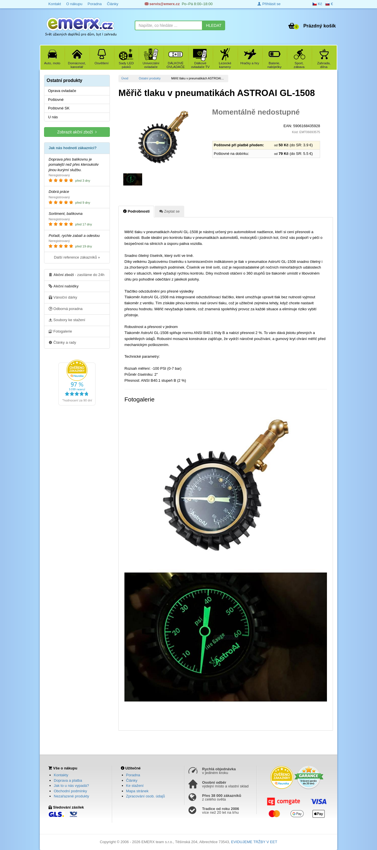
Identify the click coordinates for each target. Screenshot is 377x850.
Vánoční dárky (63, 297)
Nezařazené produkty (71, 796)
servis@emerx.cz (162, 4)
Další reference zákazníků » (77, 257)
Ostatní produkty (149, 78)
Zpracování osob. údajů (145, 796)
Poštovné (56, 99)
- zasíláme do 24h (76, 274)
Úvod (124, 78)
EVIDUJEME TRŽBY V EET (254, 842)
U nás (53, 117)
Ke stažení (135, 785)
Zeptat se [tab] (169, 211)
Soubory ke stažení (67, 319)
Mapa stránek (137, 791)
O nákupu (74, 4)
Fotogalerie (60, 331)
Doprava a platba (68, 780)
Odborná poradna (66, 308)
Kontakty (61, 775)
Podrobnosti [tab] (136, 211)
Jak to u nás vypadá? (71, 785)
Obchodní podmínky (70, 791)
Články (112, 4)
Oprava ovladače (62, 91)
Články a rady (62, 342)
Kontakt (54, 4)
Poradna (95, 4)
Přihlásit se (268, 4)
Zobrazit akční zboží (77, 132)
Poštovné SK (59, 108)
